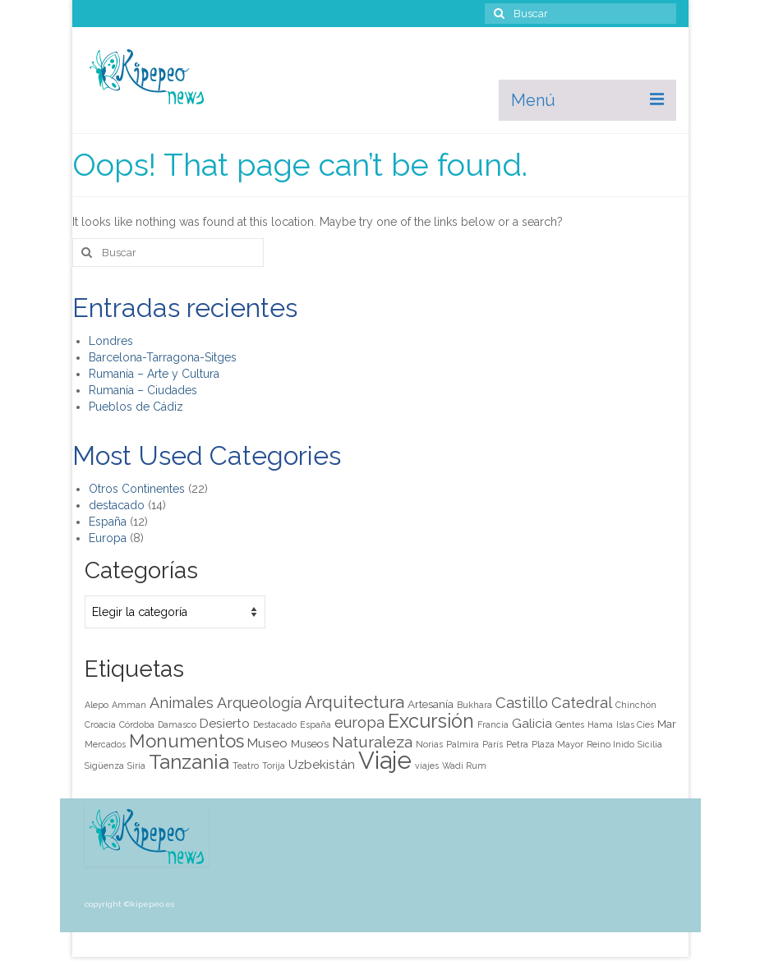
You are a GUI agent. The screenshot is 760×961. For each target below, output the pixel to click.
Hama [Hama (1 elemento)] (600, 724)
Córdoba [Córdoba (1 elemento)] (136, 724)
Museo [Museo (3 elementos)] (267, 743)
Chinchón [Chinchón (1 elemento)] (635, 705)
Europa (108, 538)
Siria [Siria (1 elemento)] (136, 765)
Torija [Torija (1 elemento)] (273, 765)
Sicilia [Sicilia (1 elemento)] (650, 744)
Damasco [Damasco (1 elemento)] (177, 724)
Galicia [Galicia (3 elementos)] (532, 723)
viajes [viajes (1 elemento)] (427, 765)
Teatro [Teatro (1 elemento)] (246, 765)
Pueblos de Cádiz (136, 406)
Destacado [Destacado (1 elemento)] (275, 724)
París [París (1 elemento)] (492, 744)
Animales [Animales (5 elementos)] (182, 702)
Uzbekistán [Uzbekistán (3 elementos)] (321, 764)
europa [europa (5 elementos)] (359, 722)
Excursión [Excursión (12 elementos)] (431, 721)
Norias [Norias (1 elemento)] (429, 744)
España (108, 521)
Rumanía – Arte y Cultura (154, 373)
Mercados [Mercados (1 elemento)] (105, 744)
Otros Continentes (137, 488)
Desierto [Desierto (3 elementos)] (225, 723)
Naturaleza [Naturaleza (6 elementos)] (372, 742)
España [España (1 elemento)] (315, 724)
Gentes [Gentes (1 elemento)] (569, 724)
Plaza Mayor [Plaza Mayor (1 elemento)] (557, 744)
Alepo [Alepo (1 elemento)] (96, 705)
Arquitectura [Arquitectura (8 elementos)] (354, 702)
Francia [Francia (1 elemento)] (493, 724)
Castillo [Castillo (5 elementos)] (521, 702)
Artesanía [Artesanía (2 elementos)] (431, 703)
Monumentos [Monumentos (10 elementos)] (186, 741)
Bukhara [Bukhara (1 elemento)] (474, 705)
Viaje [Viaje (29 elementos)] (385, 760)
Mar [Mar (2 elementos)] (666, 723)
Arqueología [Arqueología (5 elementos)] (259, 702)
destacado (117, 505)
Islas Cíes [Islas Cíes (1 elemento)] (635, 724)
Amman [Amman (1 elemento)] (129, 705)
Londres (111, 340)
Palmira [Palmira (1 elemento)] (462, 744)
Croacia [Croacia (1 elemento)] (100, 724)
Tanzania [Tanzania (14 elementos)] (189, 762)
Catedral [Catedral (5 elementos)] (581, 702)
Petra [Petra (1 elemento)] (517, 744)
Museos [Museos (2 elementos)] (310, 743)
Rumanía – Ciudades (143, 390)
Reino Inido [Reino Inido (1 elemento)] (610, 744)
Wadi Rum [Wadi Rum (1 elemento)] (464, 765)
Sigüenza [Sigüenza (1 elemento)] (104, 765)
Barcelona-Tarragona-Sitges (163, 357)
